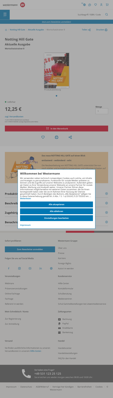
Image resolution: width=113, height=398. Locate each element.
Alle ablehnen (56, 211)
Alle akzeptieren (56, 204)
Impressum (25, 225)
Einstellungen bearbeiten (56, 218)
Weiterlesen (25, 198)
